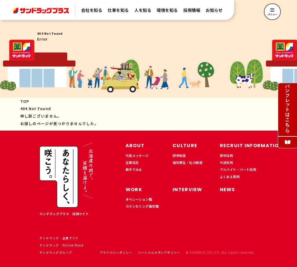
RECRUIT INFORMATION (251, 145)
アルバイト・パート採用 (238, 169)
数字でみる (134, 169)
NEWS (227, 189)
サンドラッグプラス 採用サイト (64, 213)
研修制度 (179, 155)
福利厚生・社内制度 (187, 162)
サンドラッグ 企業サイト (61, 238)
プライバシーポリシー (116, 252)
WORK (134, 189)
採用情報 (191, 10)
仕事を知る (118, 10)
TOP (24, 101)
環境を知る (167, 10)
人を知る (142, 10)
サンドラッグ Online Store (63, 245)
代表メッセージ (137, 155)
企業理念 (132, 162)
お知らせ (214, 10)
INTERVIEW (187, 189)
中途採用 (226, 162)
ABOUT (135, 145)
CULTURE (185, 145)
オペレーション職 (139, 199)
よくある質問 (230, 176)
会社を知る (91, 10)
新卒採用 (226, 155)
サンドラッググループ (57, 252)
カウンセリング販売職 (142, 206)
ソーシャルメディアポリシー (159, 252)
